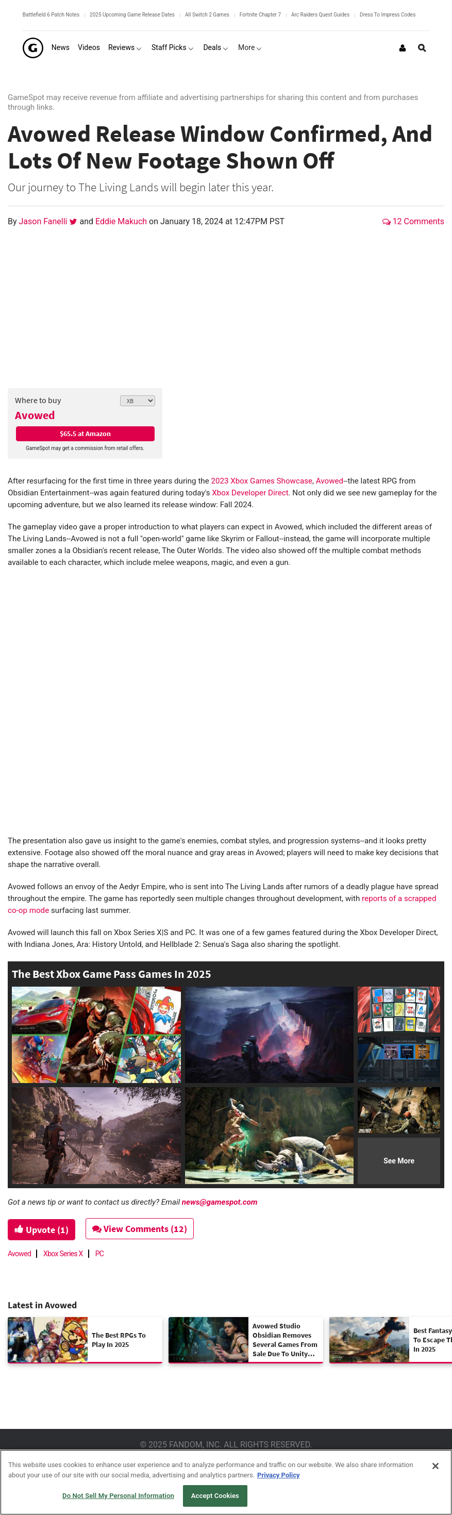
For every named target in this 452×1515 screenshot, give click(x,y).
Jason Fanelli (44, 221)
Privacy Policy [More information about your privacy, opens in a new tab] (278, 1475)
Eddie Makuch (122, 221)
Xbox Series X (63, 1254)
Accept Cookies (215, 1496)
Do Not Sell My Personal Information (118, 1496)
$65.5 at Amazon (85, 433)
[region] (226, 1482)
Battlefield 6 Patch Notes (51, 15)
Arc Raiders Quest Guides (320, 15)
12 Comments (413, 221)
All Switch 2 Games (207, 15)
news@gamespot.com (220, 1202)
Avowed (35, 415)
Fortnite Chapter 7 (260, 15)
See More (398, 1161)
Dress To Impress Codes (387, 15)
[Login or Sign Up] (402, 48)
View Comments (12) (140, 1229)
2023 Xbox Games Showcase (261, 481)
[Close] (435, 1466)
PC (99, 1254)
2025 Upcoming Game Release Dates (132, 15)
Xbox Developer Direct (250, 492)
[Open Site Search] (422, 48)
